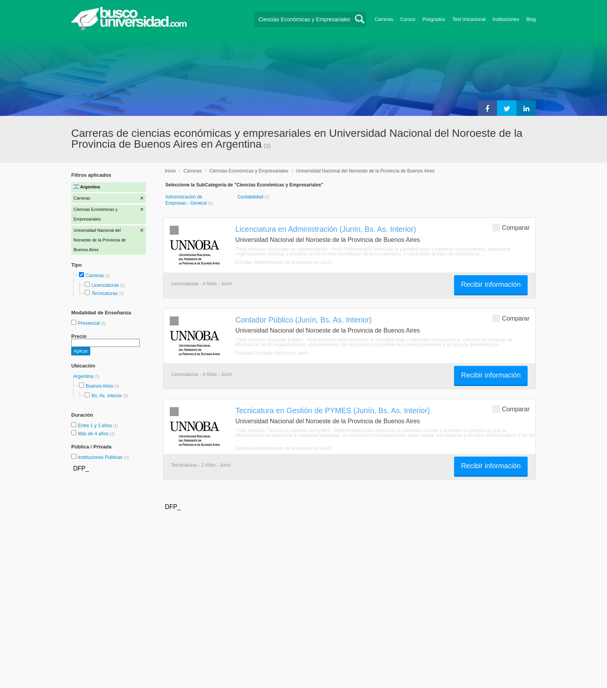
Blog (531, 19)
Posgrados (433, 19)
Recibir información (491, 284)
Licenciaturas (105, 285)
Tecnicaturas (104, 293)
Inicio (170, 171)
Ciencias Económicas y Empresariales (248, 171)
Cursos (407, 19)
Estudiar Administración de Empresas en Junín (283, 262)
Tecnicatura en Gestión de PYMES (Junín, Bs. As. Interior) (332, 410)
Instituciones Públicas (103, 457)
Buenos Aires (99, 386)
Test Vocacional (468, 19)
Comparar (511, 227)
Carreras (384, 19)
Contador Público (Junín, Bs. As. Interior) (303, 320)
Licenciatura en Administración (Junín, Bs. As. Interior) (325, 229)
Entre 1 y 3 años (95, 425)
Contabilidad (250, 197)
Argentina (83, 376)
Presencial (89, 323)
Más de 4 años (94, 433)
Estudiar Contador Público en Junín (272, 353)
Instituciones (505, 19)
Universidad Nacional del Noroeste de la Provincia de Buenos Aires (365, 171)
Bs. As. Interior (106, 395)
